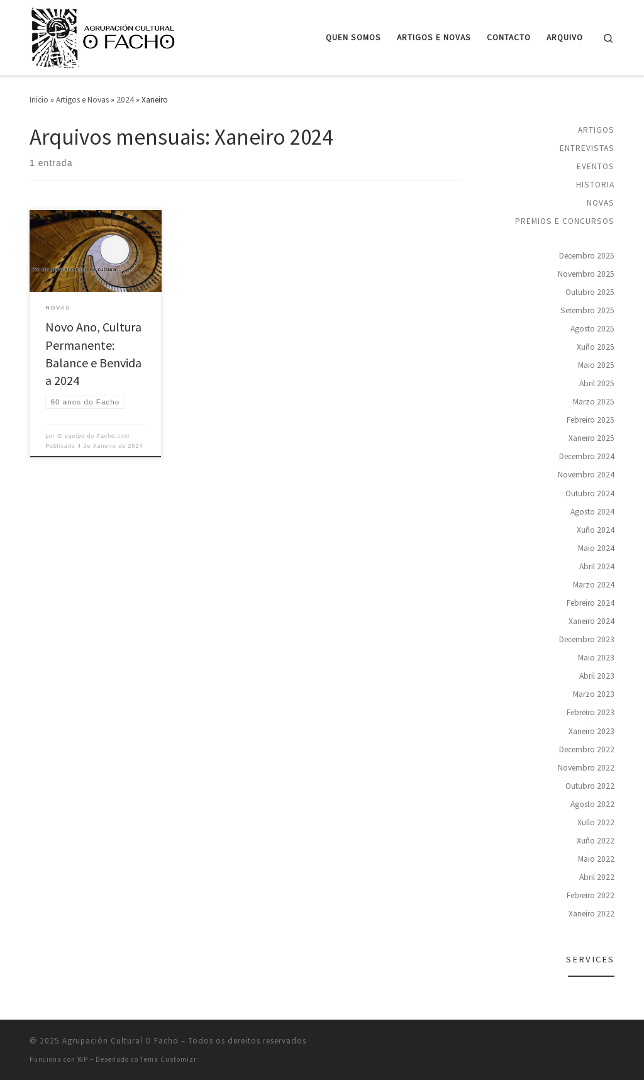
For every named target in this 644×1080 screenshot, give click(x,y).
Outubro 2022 (589, 786)
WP (82, 1059)
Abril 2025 (596, 383)
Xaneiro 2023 (591, 731)
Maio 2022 (596, 859)
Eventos (595, 166)
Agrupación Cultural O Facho (120, 1040)
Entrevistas (587, 148)
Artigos (596, 130)
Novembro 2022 (586, 767)
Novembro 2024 (586, 474)
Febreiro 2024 (590, 603)
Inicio (39, 99)
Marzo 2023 (593, 694)
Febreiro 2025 (590, 420)
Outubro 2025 (589, 292)
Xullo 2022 (595, 822)
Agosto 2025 (592, 328)
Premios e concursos (564, 221)
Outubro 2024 (589, 493)
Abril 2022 (596, 877)
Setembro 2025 (587, 310)
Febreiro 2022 (590, 895)
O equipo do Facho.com (93, 436)
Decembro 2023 (586, 639)
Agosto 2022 (592, 804)
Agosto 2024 (592, 511)
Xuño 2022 (595, 840)
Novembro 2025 (586, 274)
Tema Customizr (168, 1059)
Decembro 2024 (586, 456)
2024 (125, 99)
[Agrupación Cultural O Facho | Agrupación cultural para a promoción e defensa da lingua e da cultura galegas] (105, 35)
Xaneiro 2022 (591, 913)
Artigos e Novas (82, 99)
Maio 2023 (596, 657)
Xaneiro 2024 (591, 621)
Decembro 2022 (586, 749)
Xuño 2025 (595, 347)
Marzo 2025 (593, 401)
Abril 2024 (596, 566)
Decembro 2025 (586, 255)
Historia (595, 184)
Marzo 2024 (593, 584)
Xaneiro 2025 (591, 438)
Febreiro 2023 (590, 712)
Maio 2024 (596, 548)
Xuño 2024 (595, 530)
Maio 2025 (596, 365)
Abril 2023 (596, 676)
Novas (600, 203)
